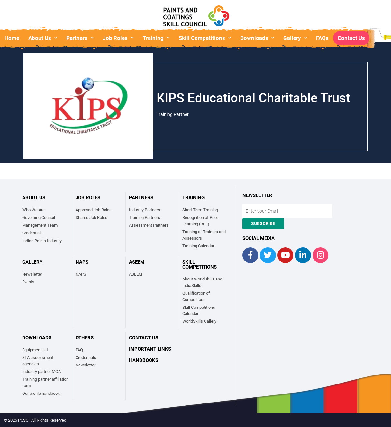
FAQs (322, 38)
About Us (42, 38)
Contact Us (351, 38)
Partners (80, 38)
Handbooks (143, 360)
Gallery (295, 38)
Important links (150, 349)
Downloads (257, 38)
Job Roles (118, 38)
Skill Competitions (205, 38)
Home (12, 38)
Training (156, 38)
